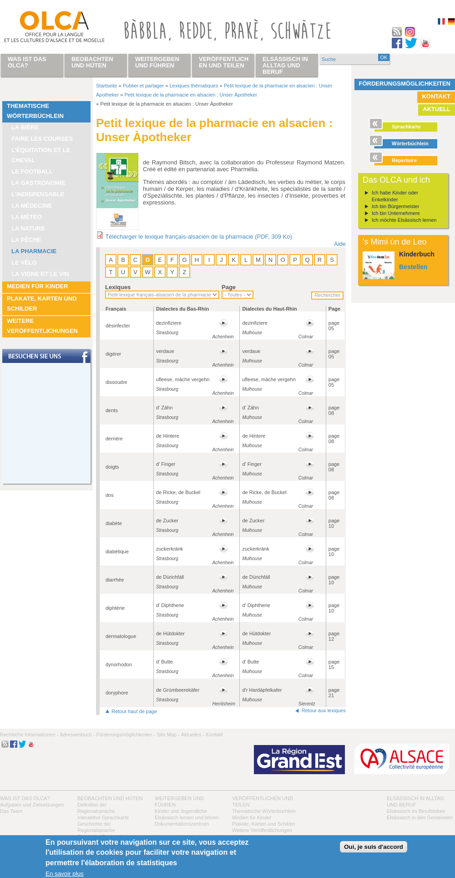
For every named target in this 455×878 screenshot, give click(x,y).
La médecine (31, 205)
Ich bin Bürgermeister (396, 206)
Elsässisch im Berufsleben (416, 811)
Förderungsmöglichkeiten (405, 83)
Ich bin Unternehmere (396, 213)
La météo (26, 217)
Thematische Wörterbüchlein (35, 110)
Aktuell (436, 109)
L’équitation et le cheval (41, 155)
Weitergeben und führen (157, 62)
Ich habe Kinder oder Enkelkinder (395, 196)
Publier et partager (143, 85)
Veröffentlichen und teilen (223, 62)
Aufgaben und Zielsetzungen (32, 804)
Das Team (11, 811)
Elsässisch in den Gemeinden (420, 817)
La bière (25, 127)
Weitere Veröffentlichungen (42, 325)
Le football (32, 171)
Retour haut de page (134, 711)
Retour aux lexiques (324, 710)
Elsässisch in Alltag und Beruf (285, 65)
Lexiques (118, 287)
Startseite (106, 85)
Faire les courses (42, 138)
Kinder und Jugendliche (181, 811)
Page (229, 287)
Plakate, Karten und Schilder (42, 303)
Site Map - (168, 734)
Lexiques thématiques (193, 85)
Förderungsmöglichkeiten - (125, 734)
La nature (28, 228)
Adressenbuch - (77, 734)
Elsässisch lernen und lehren (187, 817)
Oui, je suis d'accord (373, 846)
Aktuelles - (192, 734)
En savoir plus (65, 873)
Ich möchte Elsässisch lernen (404, 220)
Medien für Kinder (37, 286)
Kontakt (436, 96)
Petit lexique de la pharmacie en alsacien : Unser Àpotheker (190, 94)
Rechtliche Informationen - (29, 734)
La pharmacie (33, 251)
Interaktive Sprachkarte (103, 817)
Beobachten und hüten (110, 798)
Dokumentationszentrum (182, 824)
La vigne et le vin (40, 274)
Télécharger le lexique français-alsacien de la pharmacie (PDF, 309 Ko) (198, 236)
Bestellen (413, 267)
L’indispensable (37, 194)
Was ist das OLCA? (25, 798)
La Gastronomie (38, 182)
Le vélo (24, 262)
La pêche (26, 239)
